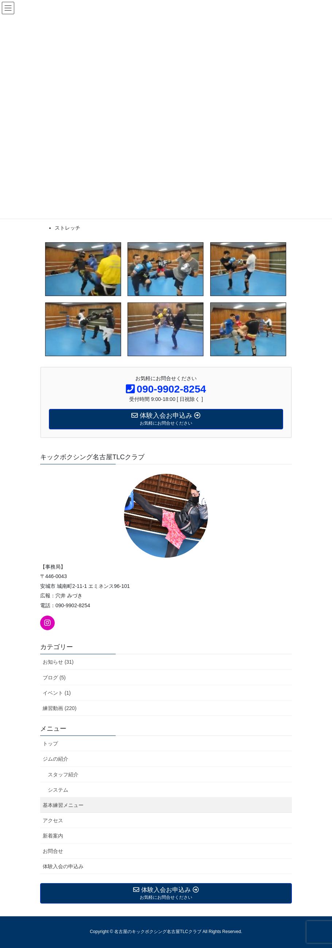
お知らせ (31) (58, 662)
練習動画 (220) (60, 708)
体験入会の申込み (63, 866)
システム (58, 790)
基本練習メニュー (63, 805)
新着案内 (53, 836)
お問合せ (53, 851)
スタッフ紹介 (63, 774)
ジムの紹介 (55, 759)
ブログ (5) (54, 677)
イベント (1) (57, 693)
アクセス (53, 820)
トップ (50, 743)
